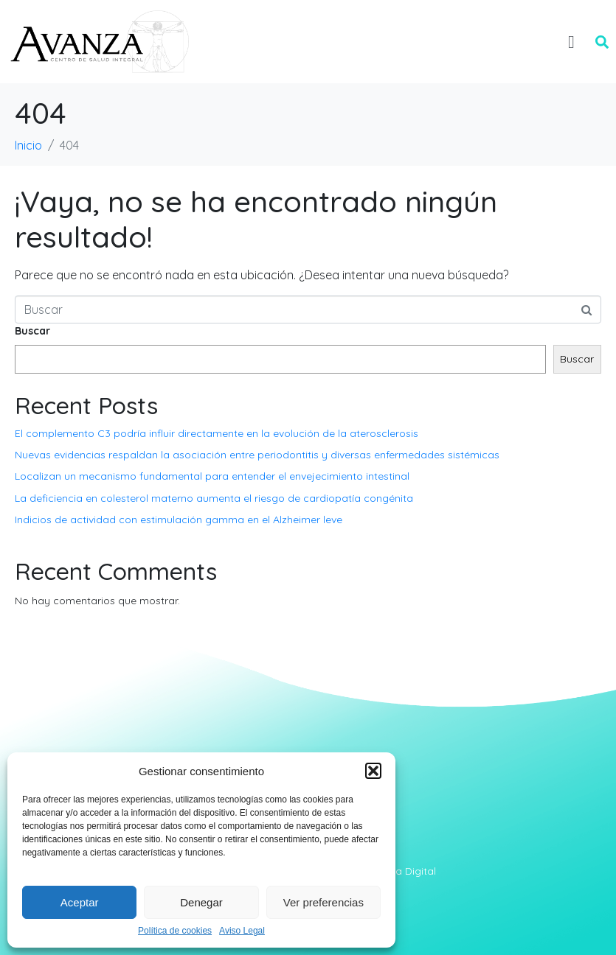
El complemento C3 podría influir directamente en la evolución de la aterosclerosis (216, 433)
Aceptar (79, 902)
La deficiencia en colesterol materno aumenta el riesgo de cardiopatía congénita (214, 498)
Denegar (201, 902)
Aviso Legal (242, 931)
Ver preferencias (323, 902)
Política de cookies (175, 931)
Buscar (32, 330)
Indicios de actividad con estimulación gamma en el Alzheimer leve (178, 519)
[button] (373, 770)
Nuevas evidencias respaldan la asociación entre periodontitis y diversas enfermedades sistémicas (257, 454)
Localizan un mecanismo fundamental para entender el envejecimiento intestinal (212, 476)
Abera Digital (404, 871)
